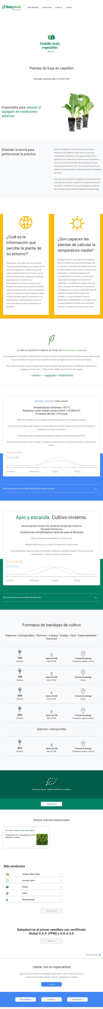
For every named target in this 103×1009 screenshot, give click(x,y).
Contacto (69, 7)
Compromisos (47, 7)
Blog (99, 1002)
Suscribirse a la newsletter (51, 1007)
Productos (59, 7)
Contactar (51, 972)
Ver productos (51, 898)
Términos (97, 1007)
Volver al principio (93, 942)
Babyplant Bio (51, 804)
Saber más (51, 928)
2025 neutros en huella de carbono (52, 997)
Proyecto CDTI (79, 1007)
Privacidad (89, 1007)
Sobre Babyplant (33, 7)
